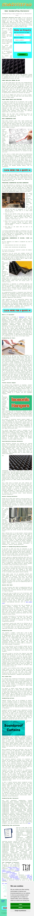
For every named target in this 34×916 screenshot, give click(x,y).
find (7, 800)
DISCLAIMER (30, 8)
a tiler (28, 875)
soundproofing (5, 22)
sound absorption (18, 470)
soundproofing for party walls (18, 845)
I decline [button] (20, 907)
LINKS (20, 8)
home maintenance (14, 877)
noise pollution (9, 820)
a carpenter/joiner (13, 876)
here (29, 823)
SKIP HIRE (29, 876)
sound (10, 40)
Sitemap (3, 900)
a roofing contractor (12, 867)
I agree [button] (20, 904)
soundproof (23, 75)
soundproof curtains (10, 749)
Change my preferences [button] (20, 910)
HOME (17, 8)
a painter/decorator (8, 872)
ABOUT (23, 8)
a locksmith (13, 873)
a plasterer (12, 875)
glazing (6, 509)
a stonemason (16, 878)
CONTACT (26, 8)
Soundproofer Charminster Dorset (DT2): (11, 17)
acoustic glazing (10, 499)
